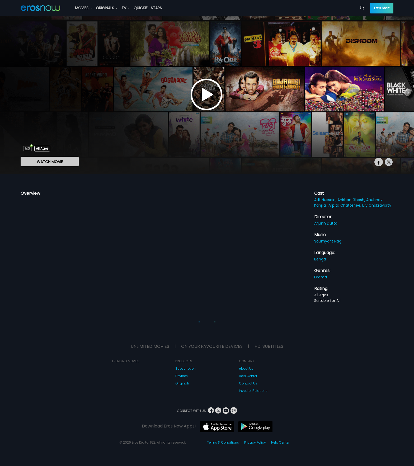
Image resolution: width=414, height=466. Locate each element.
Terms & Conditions (223, 442)
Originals (182, 383)
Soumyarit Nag (327, 241)
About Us (246, 368)
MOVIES (83, 8)
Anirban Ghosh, (351, 199)
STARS (156, 8)
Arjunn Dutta (325, 223)
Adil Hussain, (325, 199)
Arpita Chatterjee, (345, 205)
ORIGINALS (106, 8)
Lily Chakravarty (376, 205)
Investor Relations (253, 390)
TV (125, 8)
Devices (181, 376)
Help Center (248, 376)
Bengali (320, 259)
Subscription (185, 368)
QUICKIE (141, 8)
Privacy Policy (255, 442)
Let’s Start (381, 8)
